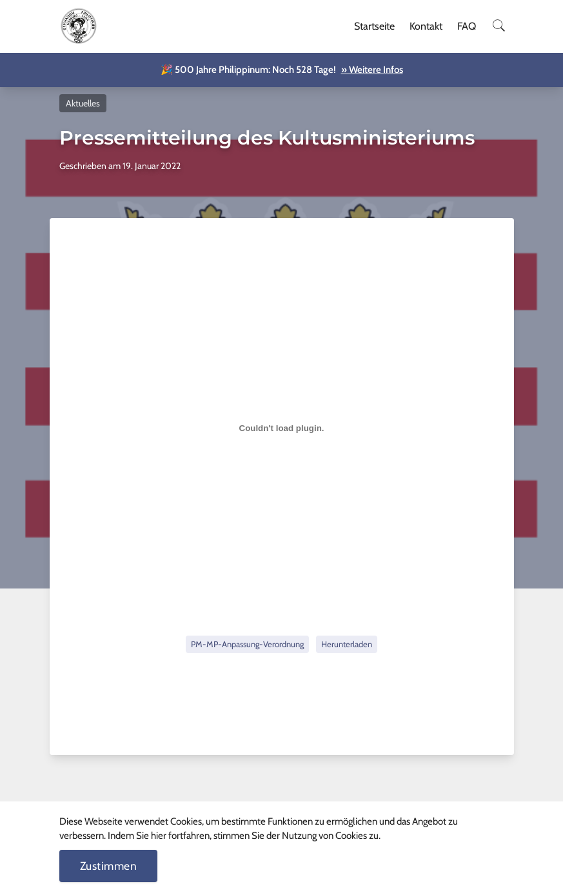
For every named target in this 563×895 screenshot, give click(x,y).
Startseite (374, 26)
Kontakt (426, 26)
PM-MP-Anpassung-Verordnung (247, 644)
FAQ (466, 26)
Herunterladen (346, 644)
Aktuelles (83, 103)
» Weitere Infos (372, 69)
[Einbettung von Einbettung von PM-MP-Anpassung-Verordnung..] (281, 427)
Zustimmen (108, 865)
